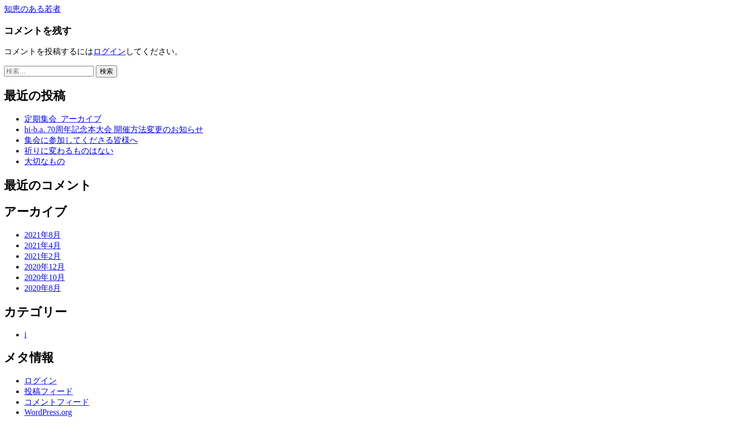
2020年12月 (44, 266)
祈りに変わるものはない (69, 150)
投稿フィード (48, 391)
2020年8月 (42, 288)
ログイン (109, 51)
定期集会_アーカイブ (62, 118)
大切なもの (44, 161)
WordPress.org (48, 412)
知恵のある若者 (32, 9)
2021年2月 (42, 256)
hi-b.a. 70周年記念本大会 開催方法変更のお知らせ (113, 129)
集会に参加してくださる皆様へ (81, 140)
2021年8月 (42, 234)
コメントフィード (56, 402)
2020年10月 (44, 277)
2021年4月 (42, 245)
